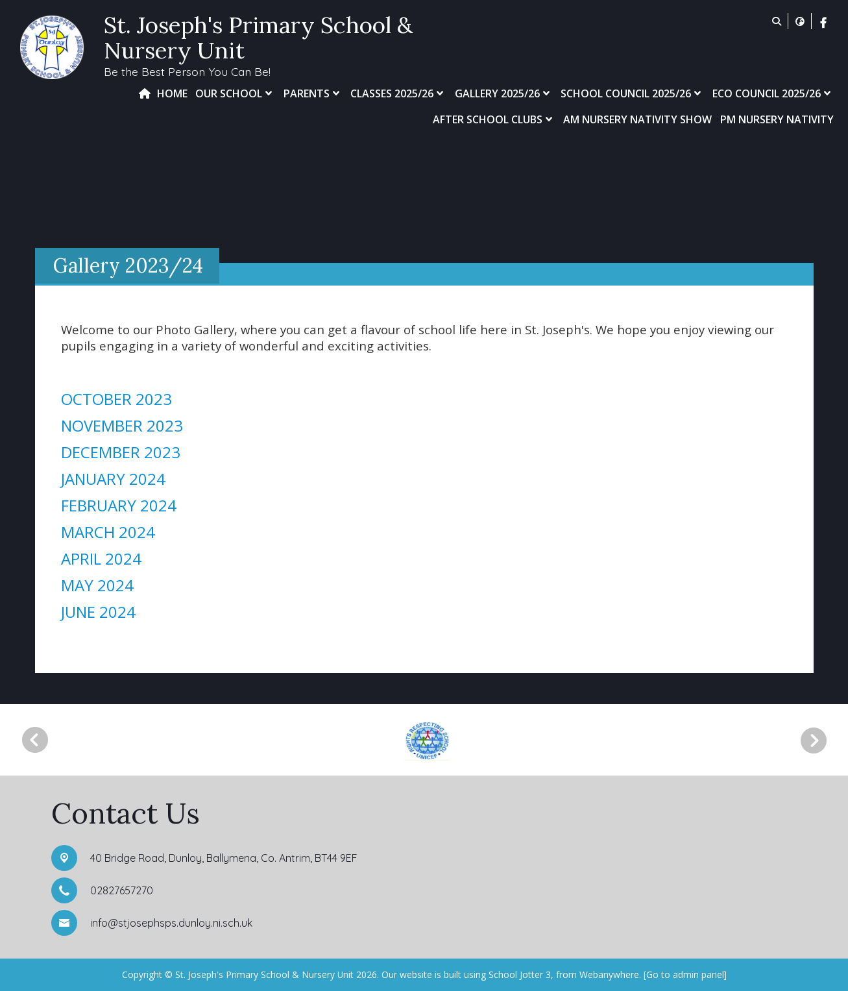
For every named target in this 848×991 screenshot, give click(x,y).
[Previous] (35, 739)
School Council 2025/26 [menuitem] (632, 93)
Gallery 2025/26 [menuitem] (504, 93)
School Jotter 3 (520, 974)
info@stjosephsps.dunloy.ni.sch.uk (171, 922)
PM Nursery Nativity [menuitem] (777, 119)
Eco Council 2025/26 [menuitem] (773, 93)
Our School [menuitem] (235, 93)
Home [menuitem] (172, 93)
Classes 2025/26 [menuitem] (398, 93)
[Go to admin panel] (685, 974)
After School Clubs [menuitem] (494, 119)
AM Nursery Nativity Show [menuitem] (637, 119)
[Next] (818, 740)
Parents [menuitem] (313, 93)
